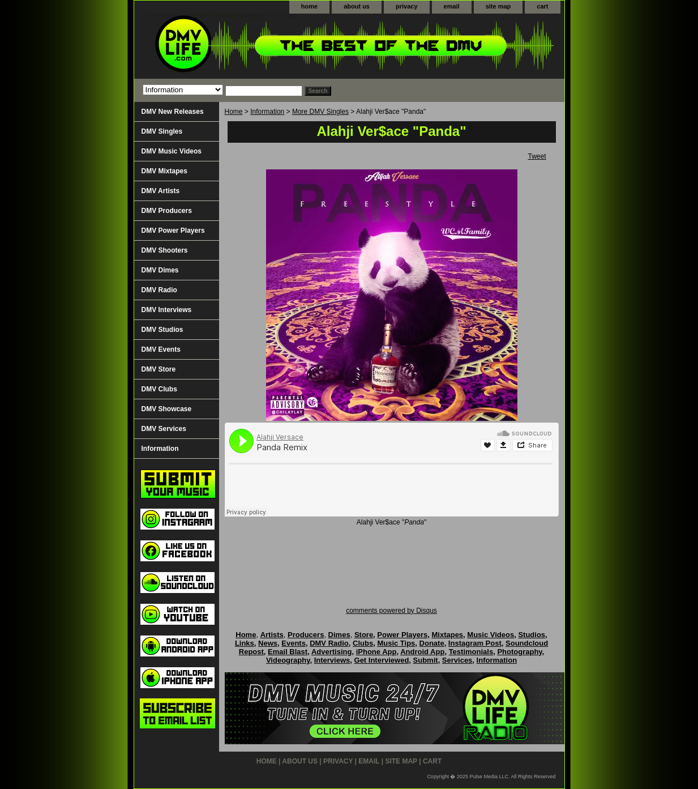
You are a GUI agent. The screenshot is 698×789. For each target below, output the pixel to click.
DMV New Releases (173, 112)
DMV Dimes (160, 270)
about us (357, 6)
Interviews (332, 660)
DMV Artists (161, 191)
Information (267, 112)
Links (244, 643)
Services (457, 660)
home (309, 6)
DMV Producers (167, 211)
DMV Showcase (167, 409)
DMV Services (164, 429)
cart (542, 6)
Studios (531, 634)
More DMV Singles (320, 112)
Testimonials (471, 651)
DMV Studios (162, 330)
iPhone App (376, 651)
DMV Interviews (167, 310)
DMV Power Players (173, 230)
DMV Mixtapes (164, 171)
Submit (425, 660)
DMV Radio (159, 290)
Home (234, 112)
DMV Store (159, 369)
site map (498, 6)
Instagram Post (475, 643)
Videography (288, 660)
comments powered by (391, 611)
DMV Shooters (165, 250)
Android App (422, 651)
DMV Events (161, 349)
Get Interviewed (381, 660)
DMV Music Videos (172, 151)
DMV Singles (162, 131)
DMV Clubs (159, 389)
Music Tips (396, 643)
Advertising (331, 651)
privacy (407, 6)
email (452, 6)
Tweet (537, 156)
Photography (519, 651)
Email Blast (287, 651)
